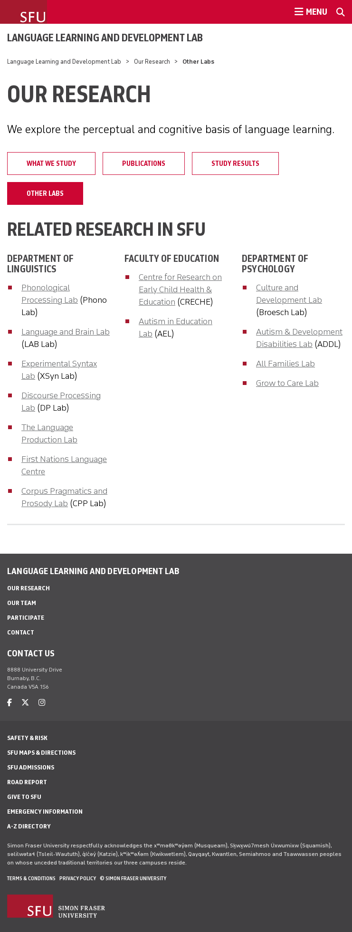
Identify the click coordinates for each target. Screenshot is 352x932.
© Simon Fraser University (133, 878)
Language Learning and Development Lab (105, 37)
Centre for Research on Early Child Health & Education (180, 289)
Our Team (21, 603)
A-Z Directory (29, 826)
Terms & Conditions (31, 878)
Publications (143, 163)
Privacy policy (77, 878)
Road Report (27, 782)
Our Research (152, 61)
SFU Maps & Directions (41, 753)
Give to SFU (24, 797)
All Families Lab (285, 363)
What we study (51, 163)
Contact (20, 632)
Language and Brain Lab (65, 332)
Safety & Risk (27, 738)
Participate (25, 618)
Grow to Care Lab (287, 383)
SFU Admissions (30, 767)
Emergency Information (45, 811)
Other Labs (45, 193)
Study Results (235, 163)
